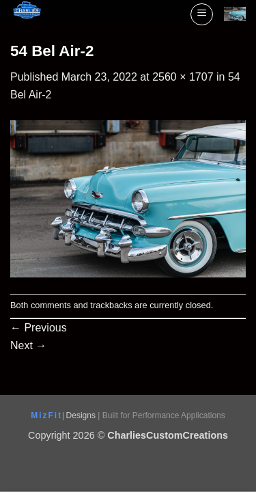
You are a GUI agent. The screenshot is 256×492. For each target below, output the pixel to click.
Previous (38, 327)
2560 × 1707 (182, 77)
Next (28, 345)
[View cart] (235, 14)
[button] (201, 14)
